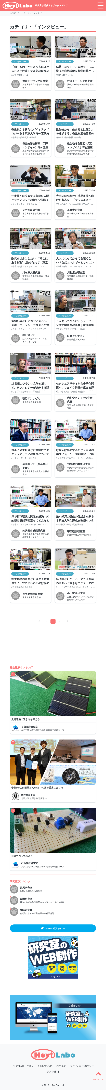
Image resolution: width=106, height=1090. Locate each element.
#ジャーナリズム (28, 329)
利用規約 (61, 1066)
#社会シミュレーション (90, 587)
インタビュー (20, 61)
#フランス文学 (62, 329)
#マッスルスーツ (63, 204)
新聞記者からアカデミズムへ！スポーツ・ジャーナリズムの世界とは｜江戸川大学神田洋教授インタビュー (30, 324)
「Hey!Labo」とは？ (23, 1066)
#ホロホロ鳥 (26, 587)
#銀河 (68, 524)
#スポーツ (16, 329)
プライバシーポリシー (82, 1066)
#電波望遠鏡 (77, 524)
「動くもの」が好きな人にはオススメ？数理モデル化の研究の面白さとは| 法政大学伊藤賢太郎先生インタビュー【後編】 (30, 69)
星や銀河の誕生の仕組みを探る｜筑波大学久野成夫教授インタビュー (75, 519)
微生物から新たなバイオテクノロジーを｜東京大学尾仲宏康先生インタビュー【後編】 (30, 132)
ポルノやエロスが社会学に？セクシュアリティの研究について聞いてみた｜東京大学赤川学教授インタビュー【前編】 (30, 453)
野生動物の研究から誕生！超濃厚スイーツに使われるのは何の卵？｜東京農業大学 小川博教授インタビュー (30, 582)
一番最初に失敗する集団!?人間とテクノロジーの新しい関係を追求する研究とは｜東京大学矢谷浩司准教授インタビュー (30, 198)
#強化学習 (60, 458)
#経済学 (75, 587)
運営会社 (53, 1072)
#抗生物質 (23, 137)
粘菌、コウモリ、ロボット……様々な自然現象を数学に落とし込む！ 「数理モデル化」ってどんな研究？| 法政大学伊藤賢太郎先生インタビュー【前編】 (75, 69)
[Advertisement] (53, 642)
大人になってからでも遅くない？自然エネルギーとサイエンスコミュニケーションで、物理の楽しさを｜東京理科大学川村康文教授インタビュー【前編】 (75, 261)
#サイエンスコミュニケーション (47, 266)
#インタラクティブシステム (24, 204)
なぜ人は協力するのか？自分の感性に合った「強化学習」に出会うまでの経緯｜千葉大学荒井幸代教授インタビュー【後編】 (75, 453)
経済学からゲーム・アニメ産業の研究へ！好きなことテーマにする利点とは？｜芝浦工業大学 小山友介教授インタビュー (75, 582)
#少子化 (59, 392)
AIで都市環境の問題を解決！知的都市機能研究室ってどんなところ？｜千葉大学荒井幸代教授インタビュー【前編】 (30, 519)
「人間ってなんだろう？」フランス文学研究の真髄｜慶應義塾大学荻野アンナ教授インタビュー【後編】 (75, 324)
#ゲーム (59, 587)
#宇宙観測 (60, 524)
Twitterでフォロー (53, 928)
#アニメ (67, 587)
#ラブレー (74, 329)
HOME (13, 13)
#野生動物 (16, 587)
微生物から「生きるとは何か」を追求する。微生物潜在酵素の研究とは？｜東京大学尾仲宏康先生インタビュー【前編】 (75, 132)
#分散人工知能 (92, 458)
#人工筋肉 (76, 204)
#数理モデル (22, 75)
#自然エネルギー (24, 266)
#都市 (14, 524)
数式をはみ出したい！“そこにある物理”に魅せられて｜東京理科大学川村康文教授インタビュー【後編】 (30, 261)
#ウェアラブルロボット (92, 204)
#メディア (41, 329)
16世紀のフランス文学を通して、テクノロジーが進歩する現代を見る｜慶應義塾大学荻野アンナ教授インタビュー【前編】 (30, 386)
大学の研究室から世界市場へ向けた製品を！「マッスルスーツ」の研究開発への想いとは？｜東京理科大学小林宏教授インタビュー (75, 198)
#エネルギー (22, 524)
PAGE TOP (98, 1076)
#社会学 (81, 392)
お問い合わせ (45, 1066)
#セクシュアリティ (20, 458)
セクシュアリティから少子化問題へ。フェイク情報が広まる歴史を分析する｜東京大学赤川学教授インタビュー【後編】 (75, 386)
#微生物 (15, 137)
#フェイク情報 (70, 392)
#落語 (82, 329)
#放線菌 (32, 137)
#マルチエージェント (75, 458)
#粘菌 (14, 75)
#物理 (14, 266)
